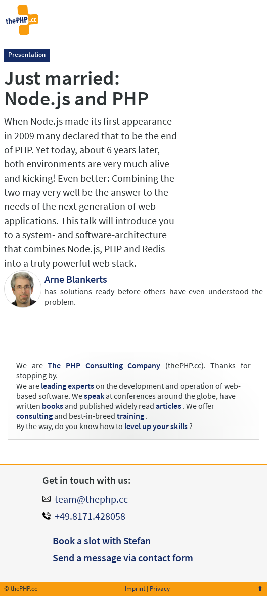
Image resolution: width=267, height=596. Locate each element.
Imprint (135, 588)
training (130, 416)
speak (94, 396)
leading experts (67, 385)
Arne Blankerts (76, 279)
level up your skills (156, 426)
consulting (34, 416)
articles (168, 406)
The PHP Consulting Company (104, 365)
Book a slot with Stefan (102, 540)
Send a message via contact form (123, 557)
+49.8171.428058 (90, 515)
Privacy (160, 588)
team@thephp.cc (91, 499)
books (52, 406)
